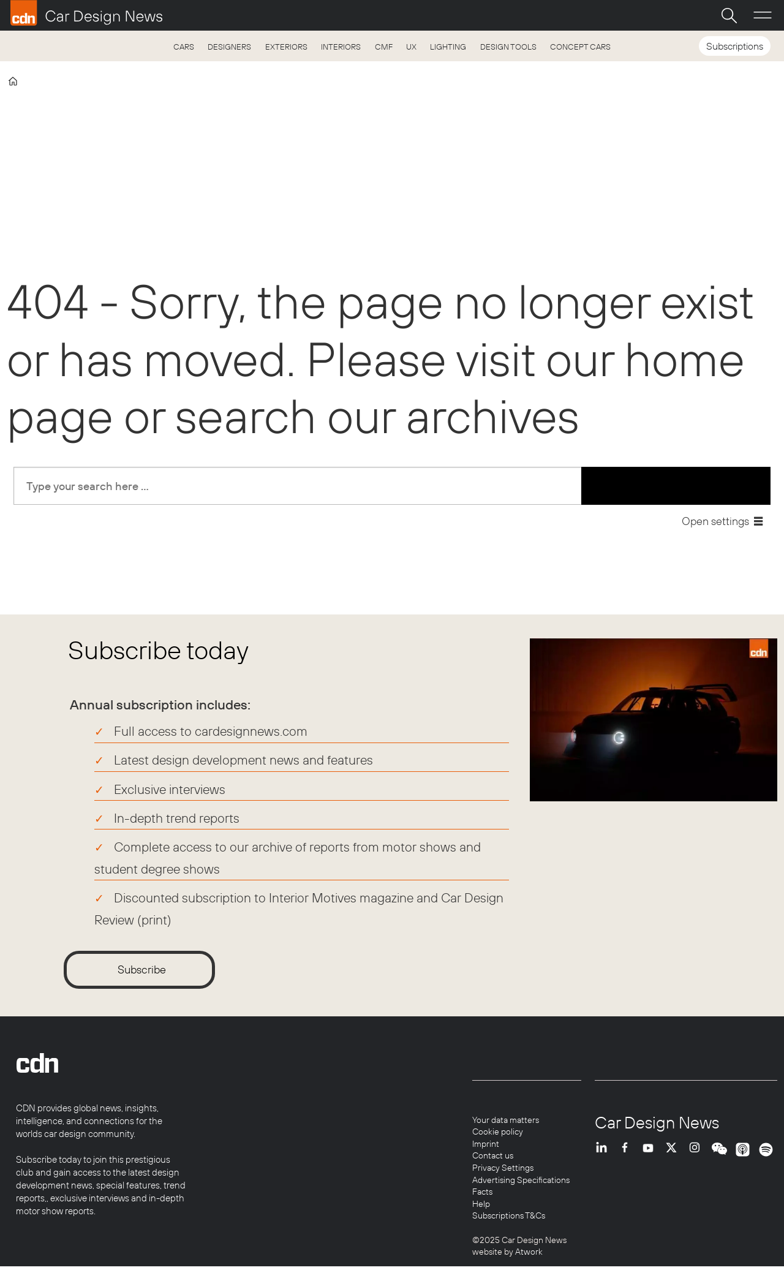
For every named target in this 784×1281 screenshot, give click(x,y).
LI (604, 1159)
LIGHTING (448, 46)
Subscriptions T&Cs (508, 1215)
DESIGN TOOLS (508, 46)
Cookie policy (497, 1131)
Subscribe (142, 969)
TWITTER (674, 1159)
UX (411, 46)
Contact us (492, 1155)
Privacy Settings (502, 1167)
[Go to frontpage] (86, 13)
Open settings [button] (715, 521)
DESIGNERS (229, 46)
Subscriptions (734, 46)
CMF (384, 46)
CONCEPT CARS (580, 46)
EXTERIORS (286, 46)
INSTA (697, 1159)
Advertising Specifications (521, 1179)
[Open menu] (762, 15)
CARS (183, 46)
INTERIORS (341, 46)
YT (651, 1159)
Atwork (528, 1251)
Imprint (485, 1143)
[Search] (729, 15)
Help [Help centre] (481, 1203)
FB (628, 1159)
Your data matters (505, 1119)
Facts (482, 1191)
